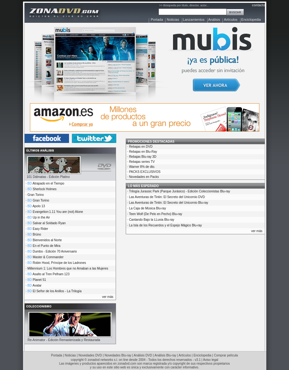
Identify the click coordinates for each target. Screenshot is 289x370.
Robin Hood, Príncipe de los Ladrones (59, 263)
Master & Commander (48, 257)
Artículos (231, 19)
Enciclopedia (251, 19)
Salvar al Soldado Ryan (49, 223)
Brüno (37, 234)
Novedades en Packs (144, 177)
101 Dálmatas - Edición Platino (48, 177)
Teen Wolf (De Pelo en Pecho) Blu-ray (155, 214)
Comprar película (226, 355)
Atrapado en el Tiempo (48, 183)
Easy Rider (40, 229)
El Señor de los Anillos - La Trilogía (57, 291)
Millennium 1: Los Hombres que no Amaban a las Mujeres (67, 268)
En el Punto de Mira (47, 246)
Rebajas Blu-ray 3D (142, 156)
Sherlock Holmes (45, 189)
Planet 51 (39, 280)
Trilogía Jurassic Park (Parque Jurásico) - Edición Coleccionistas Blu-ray (179, 191)
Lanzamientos (194, 19)
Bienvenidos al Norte (47, 240)
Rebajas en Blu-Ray (143, 151)
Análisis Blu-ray (165, 355)
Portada (157, 19)
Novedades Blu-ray (118, 355)
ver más (107, 297)
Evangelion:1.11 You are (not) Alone (58, 211)
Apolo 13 (38, 206)
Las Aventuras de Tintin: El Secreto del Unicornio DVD (167, 197)
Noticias (173, 19)
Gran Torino (35, 194)
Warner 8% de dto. (142, 166)
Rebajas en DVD (140, 146)
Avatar (37, 285)
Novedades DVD (90, 355)
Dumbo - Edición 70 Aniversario (55, 251)
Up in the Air (41, 217)
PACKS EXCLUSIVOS (144, 172)
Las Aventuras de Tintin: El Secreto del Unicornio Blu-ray (168, 202)
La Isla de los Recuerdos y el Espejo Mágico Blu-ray (165, 225)
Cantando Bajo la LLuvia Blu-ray (151, 219)
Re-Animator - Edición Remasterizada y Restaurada (64, 340)
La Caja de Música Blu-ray (147, 208)
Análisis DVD (143, 355)
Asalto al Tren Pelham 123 (50, 274)
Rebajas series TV (142, 161)
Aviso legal (210, 359)
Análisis (214, 19)
